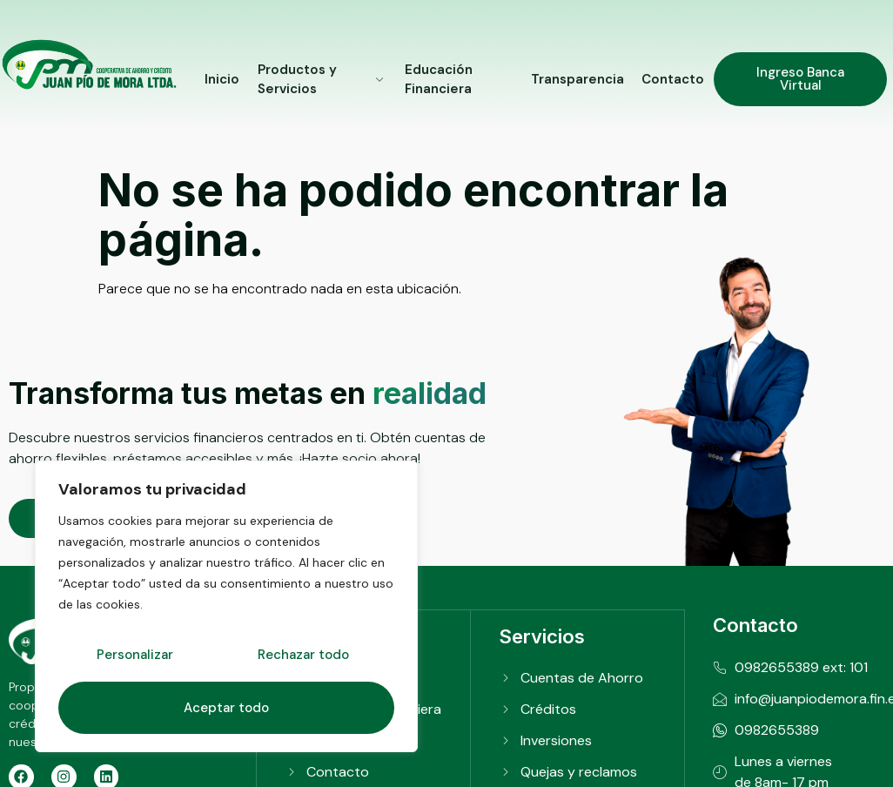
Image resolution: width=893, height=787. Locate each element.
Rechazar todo (303, 655)
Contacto (673, 79)
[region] (226, 606)
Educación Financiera (439, 79)
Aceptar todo (226, 707)
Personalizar (135, 655)
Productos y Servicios (322, 79)
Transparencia (578, 79)
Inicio (222, 79)
